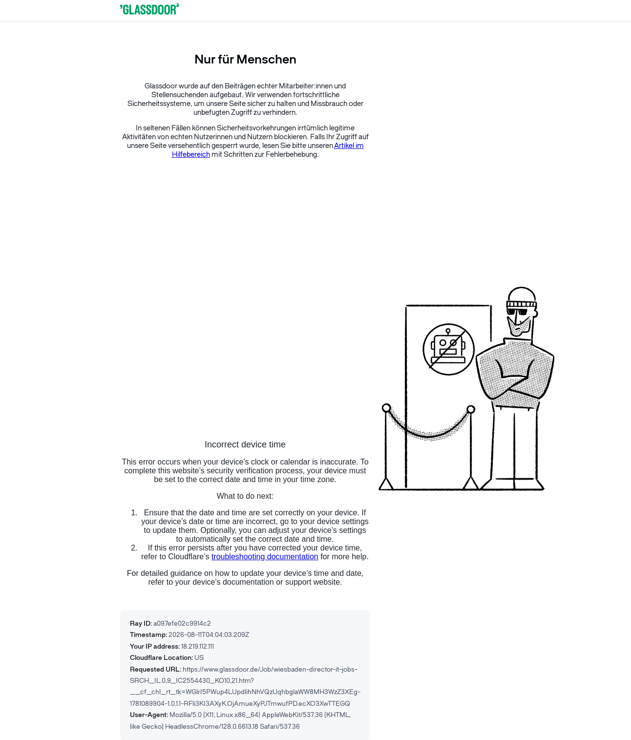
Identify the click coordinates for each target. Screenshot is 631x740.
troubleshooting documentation (264, 556)
